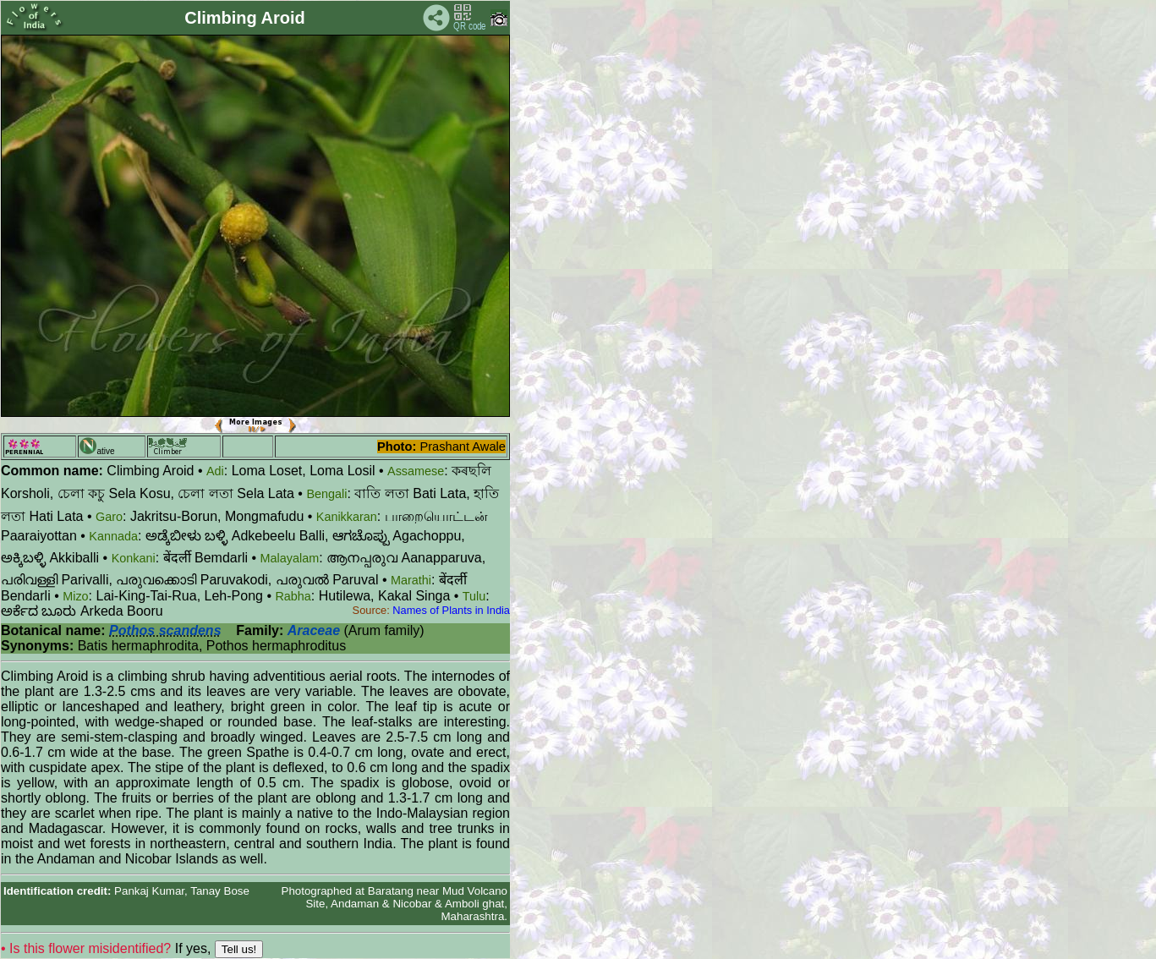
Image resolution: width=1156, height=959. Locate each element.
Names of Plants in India (451, 610)
